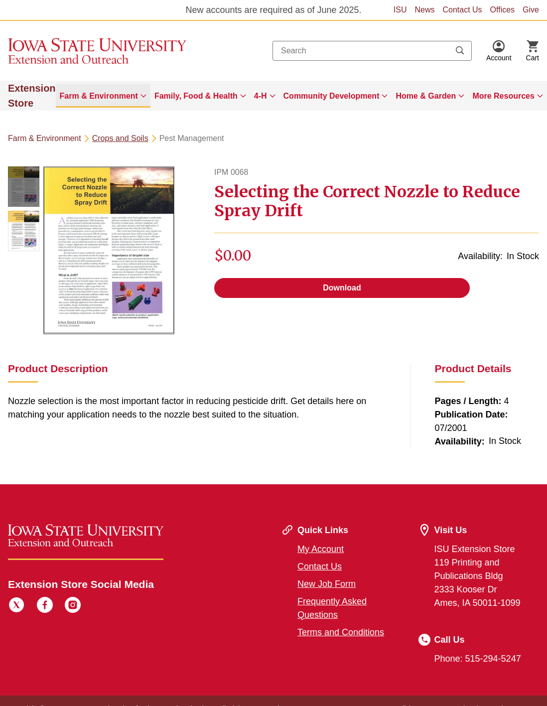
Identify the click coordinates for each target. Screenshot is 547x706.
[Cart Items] (532, 50)
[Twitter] (16, 606)
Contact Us (462, 9)
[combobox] (372, 51)
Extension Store (32, 96)
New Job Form (326, 584)
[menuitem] (103, 96)
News (424, 9)
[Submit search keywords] (460, 50)
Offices (502, 9)
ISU (400, 9)
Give (531, 9)
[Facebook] (45, 606)
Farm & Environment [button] (99, 96)
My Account (320, 549)
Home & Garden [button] (426, 96)
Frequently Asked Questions (332, 608)
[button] (499, 51)
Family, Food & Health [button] (196, 96)
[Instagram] (73, 606)
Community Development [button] (331, 96)
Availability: (480, 256)
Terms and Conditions (340, 632)
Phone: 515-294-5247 (477, 659)
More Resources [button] (503, 96)
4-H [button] (260, 96)
